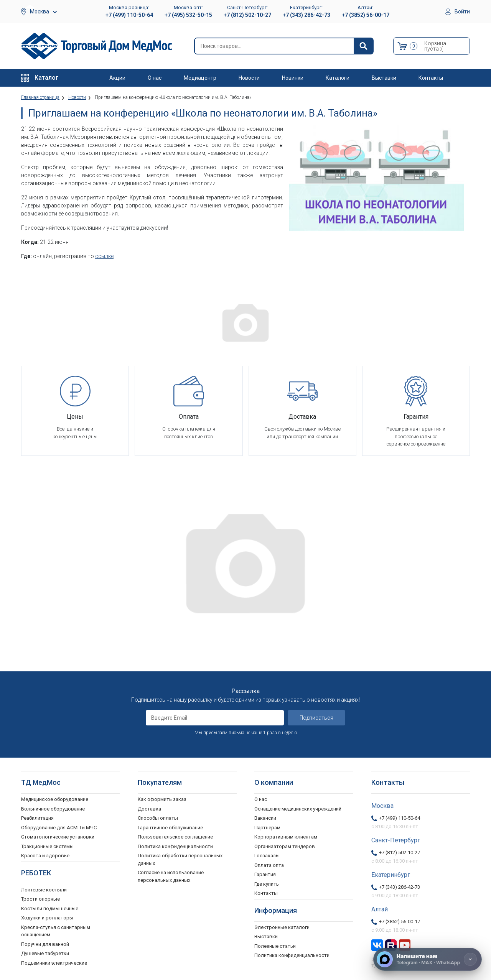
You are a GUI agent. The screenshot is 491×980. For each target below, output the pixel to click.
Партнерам (267, 827)
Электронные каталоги (282, 927)
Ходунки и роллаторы (47, 918)
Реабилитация (37, 818)
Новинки (292, 78)
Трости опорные (40, 899)
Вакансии (265, 818)
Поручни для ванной (45, 944)
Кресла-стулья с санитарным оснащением (55, 931)
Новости (249, 78)
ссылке (104, 256)
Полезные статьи (275, 946)
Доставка (149, 809)
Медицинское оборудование (54, 799)
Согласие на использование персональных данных (171, 876)
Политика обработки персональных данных (180, 859)
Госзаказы (267, 855)
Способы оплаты (158, 818)
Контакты (431, 78)
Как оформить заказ (162, 799)
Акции (117, 78)
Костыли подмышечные (49, 908)
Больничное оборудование (53, 809)
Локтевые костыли (44, 890)
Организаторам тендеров (284, 846)
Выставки (384, 78)
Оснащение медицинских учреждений (297, 809)
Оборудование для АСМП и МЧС (59, 827)
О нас (154, 78)
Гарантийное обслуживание (170, 827)
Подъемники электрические (54, 963)
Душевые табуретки (45, 953)
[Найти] (363, 46)
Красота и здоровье (45, 855)
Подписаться (316, 718)
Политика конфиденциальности (175, 846)
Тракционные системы (47, 846)
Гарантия (265, 874)
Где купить (266, 884)
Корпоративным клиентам (285, 837)
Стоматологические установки (57, 837)
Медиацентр (200, 78)
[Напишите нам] (427, 959)
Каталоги (337, 78)
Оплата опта (269, 865)
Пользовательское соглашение (175, 837)
